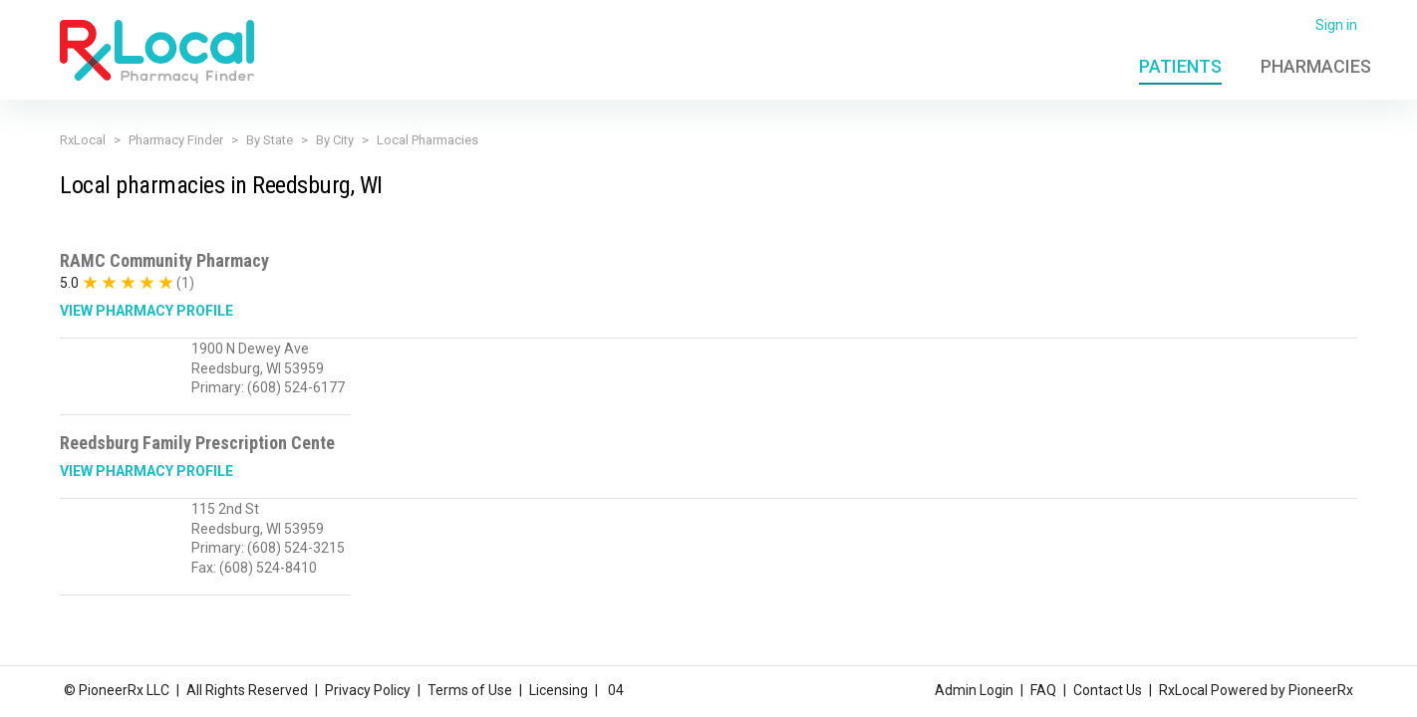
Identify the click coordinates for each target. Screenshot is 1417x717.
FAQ (1043, 690)
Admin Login (974, 690)
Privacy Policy (368, 690)
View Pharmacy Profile (146, 311)
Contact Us (1107, 690)
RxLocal (83, 139)
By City (335, 139)
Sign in (1336, 25)
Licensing (558, 690)
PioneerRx (1320, 690)
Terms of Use (469, 690)
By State (269, 139)
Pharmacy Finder (176, 139)
